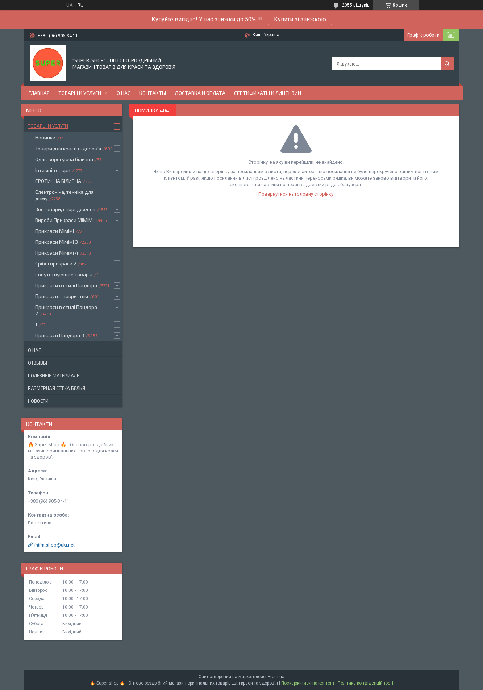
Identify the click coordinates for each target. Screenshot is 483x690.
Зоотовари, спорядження (65, 209)
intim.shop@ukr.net (54, 545)
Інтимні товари (52, 170)
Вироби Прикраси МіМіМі (64, 220)
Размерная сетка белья (56, 388)
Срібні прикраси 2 (55, 263)
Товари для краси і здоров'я (68, 148)
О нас (123, 93)
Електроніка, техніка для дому (64, 195)
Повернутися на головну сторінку (295, 194)
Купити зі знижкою (300, 19)
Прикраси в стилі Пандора (66, 285)
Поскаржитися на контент (307, 683)
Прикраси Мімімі (54, 231)
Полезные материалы (54, 376)
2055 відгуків (356, 5)
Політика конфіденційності (365, 683)
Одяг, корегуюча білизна (64, 159)
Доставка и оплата (200, 93)
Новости (38, 401)
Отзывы (37, 363)
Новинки (45, 137)
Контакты (152, 93)
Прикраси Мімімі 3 (56, 242)
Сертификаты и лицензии (267, 93)
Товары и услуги (79, 93)
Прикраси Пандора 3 (59, 335)
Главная (39, 93)
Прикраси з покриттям (61, 296)
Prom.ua (276, 676)
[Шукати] (447, 63)
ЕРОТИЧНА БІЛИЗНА (58, 181)
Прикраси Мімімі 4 (56, 253)
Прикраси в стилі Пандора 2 (66, 310)
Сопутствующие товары (63, 274)
